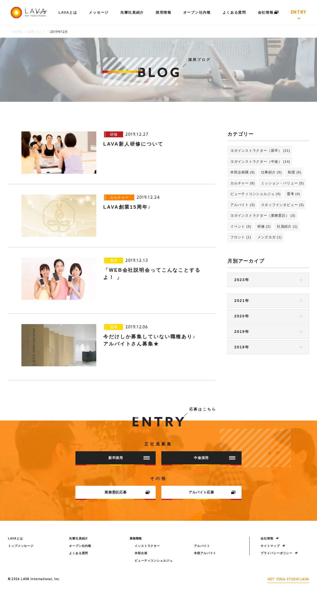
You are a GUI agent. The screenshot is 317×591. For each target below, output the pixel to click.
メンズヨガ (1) (269, 237)
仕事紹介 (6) (271, 172)
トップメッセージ (20, 545)
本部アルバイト (205, 553)
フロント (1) (240, 237)
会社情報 (268, 12)
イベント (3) (240, 226)
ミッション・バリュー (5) (282, 183)
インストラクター (147, 545)
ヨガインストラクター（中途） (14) (260, 162)
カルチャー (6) (242, 183)
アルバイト (202, 545)
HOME (17, 32)
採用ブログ (36, 32)
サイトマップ (273, 545)
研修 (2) (264, 226)
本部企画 (141, 553)
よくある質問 (234, 12)
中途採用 (214, 458)
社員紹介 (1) (287, 226)
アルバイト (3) (242, 205)
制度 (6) (294, 172)
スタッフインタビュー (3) (282, 205)
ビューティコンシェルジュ (154, 560)
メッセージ (98, 12)
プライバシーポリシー (279, 553)
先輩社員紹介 (132, 12)
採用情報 (163, 12)
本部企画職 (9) (242, 172)
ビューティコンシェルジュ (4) (255, 194)
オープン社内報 (197, 12)
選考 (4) (293, 194)
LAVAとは (68, 12)
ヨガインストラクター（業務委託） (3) (262, 215)
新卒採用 (129, 458)
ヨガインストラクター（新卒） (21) (260, 151)
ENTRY (299, 12)
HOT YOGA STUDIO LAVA (288, 579)
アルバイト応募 (212, 492)
